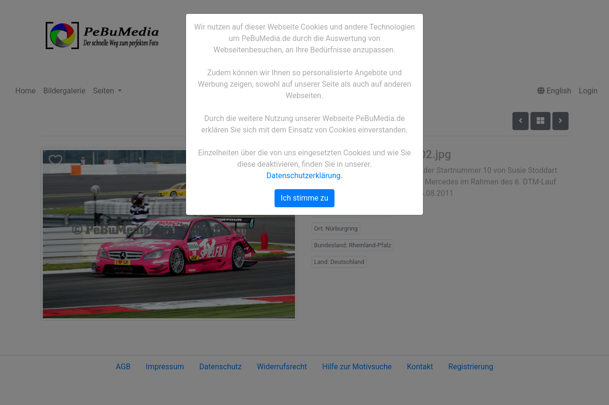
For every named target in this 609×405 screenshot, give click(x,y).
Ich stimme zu (304, 197)
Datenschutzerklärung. (304, 175)
